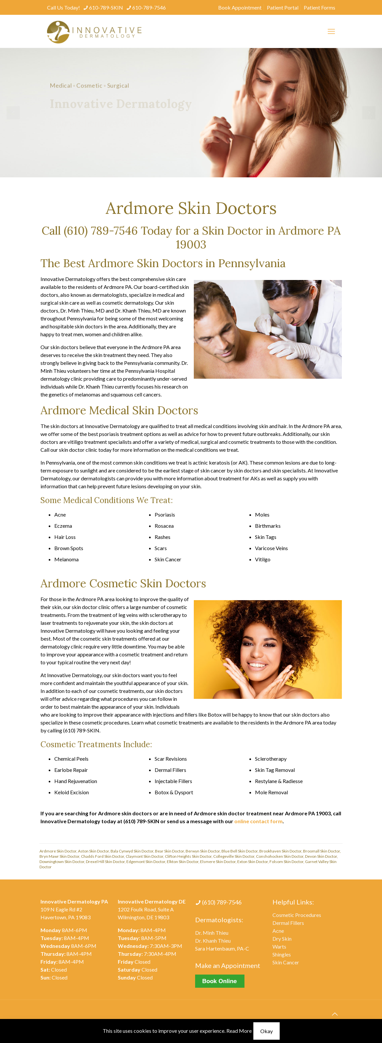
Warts (279, 946)
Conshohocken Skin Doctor (279, 856)
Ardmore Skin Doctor (57, 851)
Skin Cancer (285, 962)
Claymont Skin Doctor (144, 856)
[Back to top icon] (335, 1014)
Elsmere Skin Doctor (218, 861)
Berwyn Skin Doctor (203, 851)
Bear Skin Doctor (169, 851)
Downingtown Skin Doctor (61, 861)
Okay (266, 1031)
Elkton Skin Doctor (182, 861)
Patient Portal (282, 7)
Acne (278, 931)
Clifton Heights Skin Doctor (188, 856)
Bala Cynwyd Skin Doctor (132, 851)
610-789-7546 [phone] (149, 7)
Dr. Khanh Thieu (213, 940)
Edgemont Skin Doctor (145, 861)
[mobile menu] (331, 31)
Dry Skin (282, 938)
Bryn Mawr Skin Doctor (59, 856)
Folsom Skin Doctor (286, 861)
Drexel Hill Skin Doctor (105, 861)
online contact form (258, 821)
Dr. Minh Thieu (211, 932)
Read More (239, 1031)
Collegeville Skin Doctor (233, 856)
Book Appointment (240, 7)
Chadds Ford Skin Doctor (102, 856)
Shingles (281, 954)
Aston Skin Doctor (93, 851)
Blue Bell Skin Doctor (239, 851)
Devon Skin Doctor (321, 856)
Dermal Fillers (288, 923)
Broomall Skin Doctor (321, 851)
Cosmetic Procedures (296, 915)
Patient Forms (319, 7)
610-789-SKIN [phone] (106, 7)
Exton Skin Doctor (252, 861)
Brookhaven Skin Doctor (280, 851)
